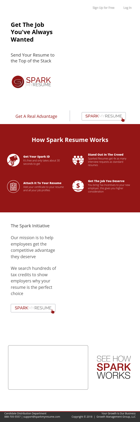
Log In (127, 8)
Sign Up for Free (103, 8)
